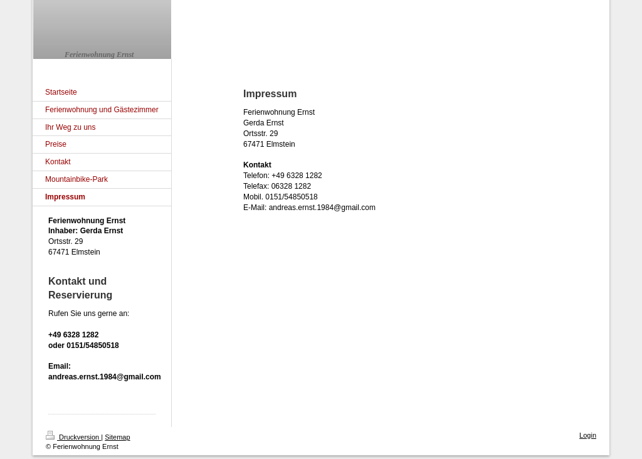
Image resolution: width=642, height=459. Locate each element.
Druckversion (73, 437)
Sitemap (117, 437)
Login (587, 435)
